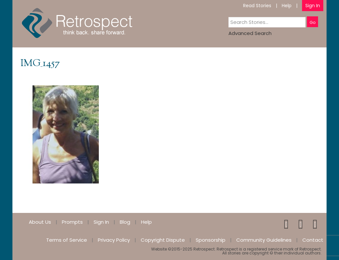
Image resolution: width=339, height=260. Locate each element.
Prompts (72, 221)
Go (312, 22)
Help (287, 5)
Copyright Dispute (163, 239)
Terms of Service (66, 239)
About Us (40, 221)
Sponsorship (210, 239)
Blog (125, 221)
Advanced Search (250, 33)
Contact (312, 239)
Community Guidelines (264, 239)
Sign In (312, 5)
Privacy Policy (114, 239)
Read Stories (257, 5)
